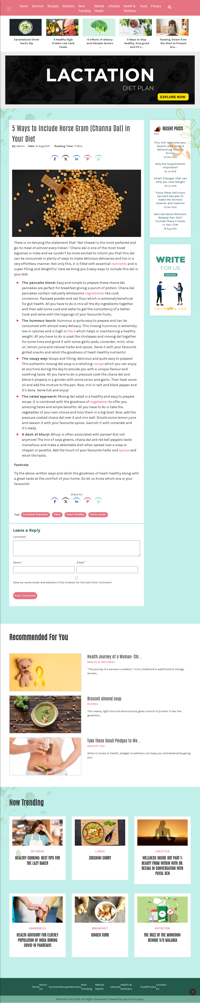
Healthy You (96, 745)
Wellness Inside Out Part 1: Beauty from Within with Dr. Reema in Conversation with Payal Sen (162, 865)
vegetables (99, 401)
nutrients (119, 263)
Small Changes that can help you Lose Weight (170, 179)
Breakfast (100, 929)
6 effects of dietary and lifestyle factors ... (100, 43)
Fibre (57, 513)
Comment (19, 536)
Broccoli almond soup (104, 698)
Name (17, 562)
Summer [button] (38, 6)
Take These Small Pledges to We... (114, 740)
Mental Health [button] (99, 8)
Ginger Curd (100, 936)
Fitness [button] (156, 6)
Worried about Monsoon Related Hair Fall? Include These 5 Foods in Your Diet (170, 219)
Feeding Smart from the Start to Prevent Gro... (173, 43)
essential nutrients (35, 513)
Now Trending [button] (85, 8)
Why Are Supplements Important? (170, 165)
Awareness (37, 929)
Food (143, 988)
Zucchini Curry (100, 857)
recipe (98, 363)
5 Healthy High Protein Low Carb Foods (63, 43)
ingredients (95, 292)
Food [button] (143, 6)
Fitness (151, 988)
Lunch (100, 851)
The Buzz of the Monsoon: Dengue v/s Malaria (162, 939)
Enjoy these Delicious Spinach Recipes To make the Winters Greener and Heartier (170, 197)
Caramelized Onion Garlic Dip (26, 41)
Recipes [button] (52, 6)
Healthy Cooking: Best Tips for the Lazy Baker (37, 860)
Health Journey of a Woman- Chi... (114, 656)
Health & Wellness (101, 661)
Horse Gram (98, 513)
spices (124, 449)
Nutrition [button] (68, 6)
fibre (72, 330)
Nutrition (162, 929)
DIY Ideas (37, 851)
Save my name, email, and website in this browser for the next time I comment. (62, 582)
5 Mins (68, 145)
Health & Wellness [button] (130, 8)
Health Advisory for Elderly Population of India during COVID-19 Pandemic (37, 941)
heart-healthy (75, 513)
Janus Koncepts (133, 1000)
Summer (54, 988)
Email (81, 562)
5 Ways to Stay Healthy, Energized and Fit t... (137, 43)
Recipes (92, 703)
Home (24, 6)
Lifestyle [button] (114, 6)
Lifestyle (162, 851)
